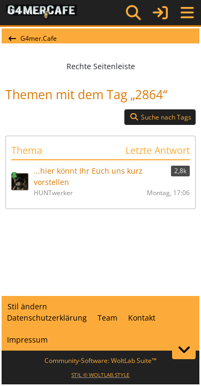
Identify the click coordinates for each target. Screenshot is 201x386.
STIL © (100, 374)
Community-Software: (100, 360)
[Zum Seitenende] (184, 349)
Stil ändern (27, 306)
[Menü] (187, 13)
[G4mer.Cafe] (41, 12)
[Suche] (133, 13)
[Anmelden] (160, 12)
